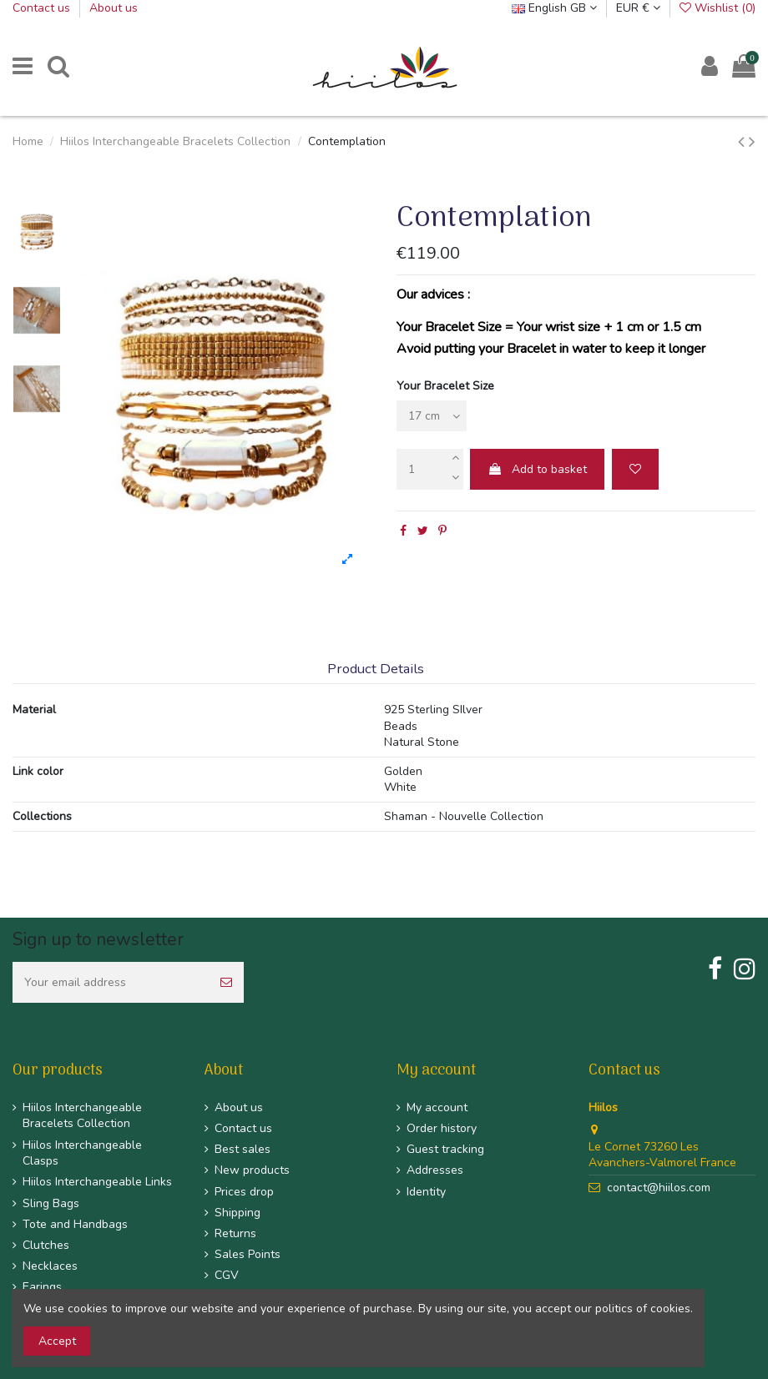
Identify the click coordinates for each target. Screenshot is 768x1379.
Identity (426, 1192)
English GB (554, 8)
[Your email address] (111, 982)
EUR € (638, 8)
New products (252, 1170)
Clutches (46, 1245)
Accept (57, 1341)
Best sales (242, 1149)
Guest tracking (445, 1149)
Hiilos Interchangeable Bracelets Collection (82, 1116)
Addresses (435, 1170)
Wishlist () (717, 8)
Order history (442, 1128)
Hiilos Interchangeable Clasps (82, 1153)
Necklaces (50, 1266)
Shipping (237, 1212)
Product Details (375, 669)
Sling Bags (51, 1203)
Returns (235, 1233)
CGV (227, 1275)
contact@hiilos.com (658, 1187)
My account (437, 1107)
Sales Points (247, 1254)
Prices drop (244, 1192)
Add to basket (537, 469)
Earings (42, 1287)
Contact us (43, 8)
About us (113, 8)
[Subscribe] (226, 982)
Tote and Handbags (75, 1224)
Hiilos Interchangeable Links (97, 1182)
